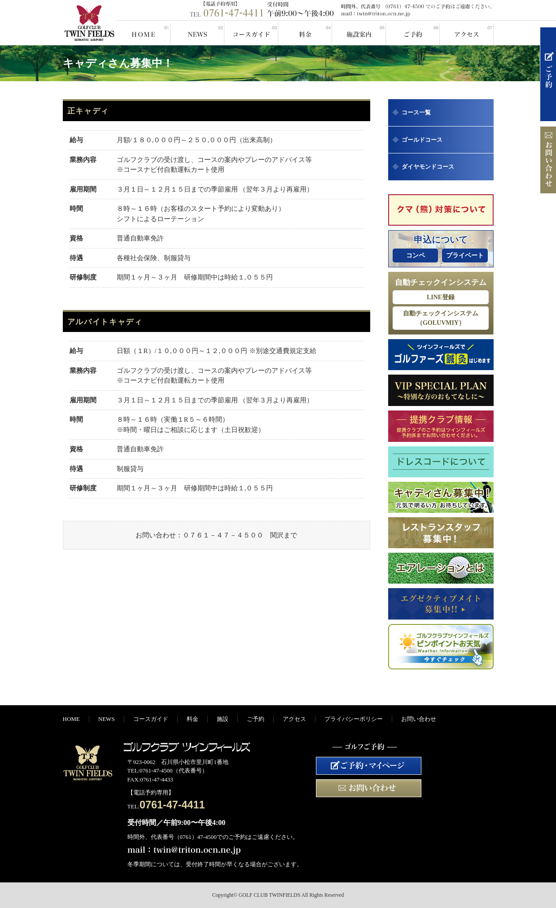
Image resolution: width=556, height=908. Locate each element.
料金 (305, 32)
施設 (359, 32)
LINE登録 (441, 297)
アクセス (467, 32)
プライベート (465, 255)
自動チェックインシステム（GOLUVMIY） (440, 318)
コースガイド (251, 32)
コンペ (415, 255)
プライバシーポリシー (353, 719)
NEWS (197, 32)
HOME (144, 32)
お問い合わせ (418, 719)
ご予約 (413, 32)
